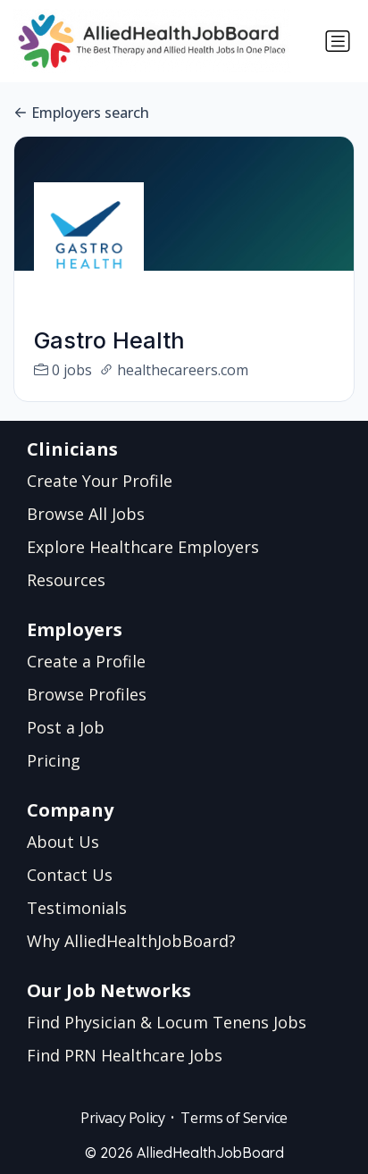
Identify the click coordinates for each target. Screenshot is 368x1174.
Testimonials (77, 907)
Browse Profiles (86, 694)
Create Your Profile (99, 480)
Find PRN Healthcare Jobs (124, 1055)
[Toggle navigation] (338, 41)
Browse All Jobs (86, 513)
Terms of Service (234, 1118)
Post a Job (66, 727)
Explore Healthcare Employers (143, 547)
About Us (63, 841)
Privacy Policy (122, 1118)
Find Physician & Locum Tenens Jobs (166, 1022)
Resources (66, 580)
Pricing (53, 760)
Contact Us (70, 874)
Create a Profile (86, 661)
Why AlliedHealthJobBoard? (131, 941)
